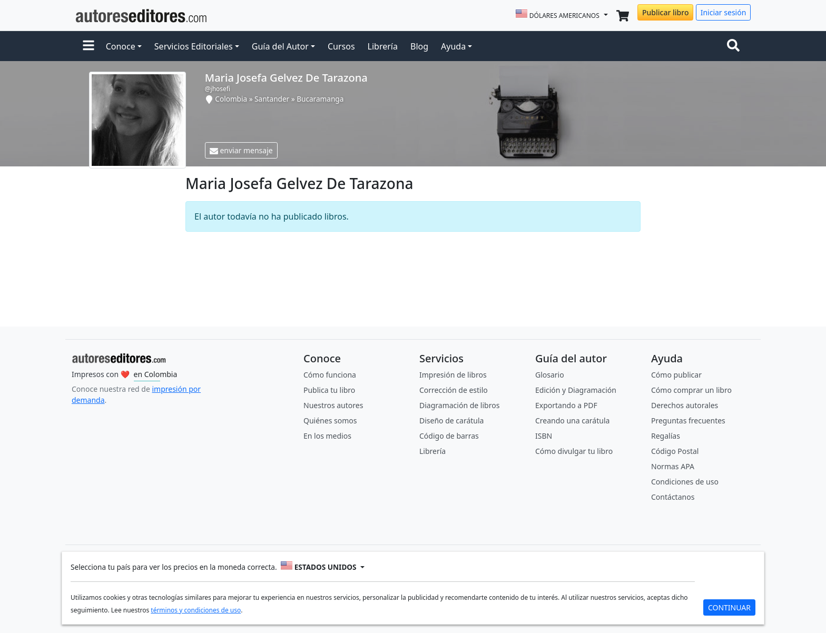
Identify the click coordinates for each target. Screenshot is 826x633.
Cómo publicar (676, 375)
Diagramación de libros (459, 405)
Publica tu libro (329, 390)
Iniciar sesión (723, 12)
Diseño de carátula (451, 421)
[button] (88, 46)
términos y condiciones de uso (196, 610)
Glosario (549, 375)
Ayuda (453, 46)
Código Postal (675, 451)
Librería (383, 46)
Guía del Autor (280, 46)
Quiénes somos (330, 421)
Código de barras (449, 436)
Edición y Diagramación (575, 390)
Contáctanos (672, 497)
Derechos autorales (684, 405)
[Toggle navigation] (735, 46)
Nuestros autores (333, 405)
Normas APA (672, 466)
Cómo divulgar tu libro (574, 451)
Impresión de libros (453, 375)
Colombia (231, 99)
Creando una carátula (572, 421)
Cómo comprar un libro (691, 390)
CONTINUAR (729, 607)
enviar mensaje (241, 150)
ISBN (543, 436)
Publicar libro (665, 12)
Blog (419, 46)
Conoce (120, 46)
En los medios (327, 436)
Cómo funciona (329, 375)
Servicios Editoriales (193, 46)
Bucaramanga (320, 99)
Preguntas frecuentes (688, 421)
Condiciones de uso (685, 482)
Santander (271, 99)
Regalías (665, 436)
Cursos (341, 46)
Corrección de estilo (453, 390)
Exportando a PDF (566, 405)
